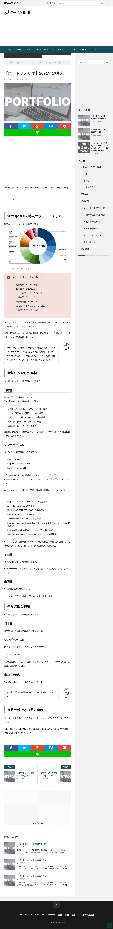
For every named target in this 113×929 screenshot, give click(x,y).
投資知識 (87, 242)
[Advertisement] (80, 26)
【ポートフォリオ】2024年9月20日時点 (64, 3)
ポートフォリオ (22, 79)
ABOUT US (63, 49)
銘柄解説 (90, 228)
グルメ (86, 173)
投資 (9, 49)
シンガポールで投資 (92, 208)
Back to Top (109, 926)
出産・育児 (88, 187)
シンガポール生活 (44, 49)
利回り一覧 (91, 221)
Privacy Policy (80, 49)
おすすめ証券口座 (94, 215)
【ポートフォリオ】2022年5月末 (31, 876)
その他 (86, 180)
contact (94, 49)
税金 (29, 49)
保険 (19, 49)
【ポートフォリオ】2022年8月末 (31, 860)
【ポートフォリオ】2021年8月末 (31, 844)
